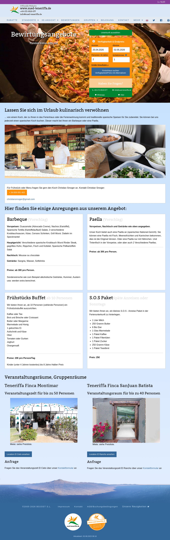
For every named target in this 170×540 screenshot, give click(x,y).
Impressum (64, 506)
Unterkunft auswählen (110, 32)
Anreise (100, 48)
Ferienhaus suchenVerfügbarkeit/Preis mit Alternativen (110, 71)
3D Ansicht (49, 20)
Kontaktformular (66, 468)
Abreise (121, 48)
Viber (121, 95)
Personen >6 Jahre (100, 58)
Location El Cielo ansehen (18, 454)
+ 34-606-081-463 (17, 192)
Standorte (29, 20)
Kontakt (123, 20)
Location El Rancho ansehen (101, 454)
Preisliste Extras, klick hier (44, 43)
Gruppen (90, 20)
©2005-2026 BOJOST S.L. (36, 506)
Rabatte (12, 20)
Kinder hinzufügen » (100, 65)
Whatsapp (100, 95)
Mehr (137, 20)
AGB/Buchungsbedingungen (102, 506)
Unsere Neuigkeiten (135, 506)
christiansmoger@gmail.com (21, 199)
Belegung (107, 20)
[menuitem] (12, 20)
